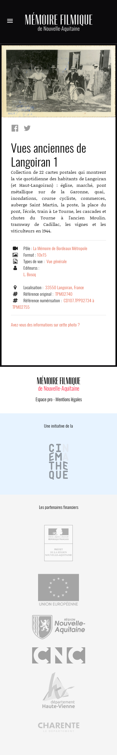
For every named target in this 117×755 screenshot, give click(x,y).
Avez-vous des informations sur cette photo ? (45, 325)
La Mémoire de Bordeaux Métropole (60, 248)
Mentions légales (69, 399)
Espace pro (44, 399)
